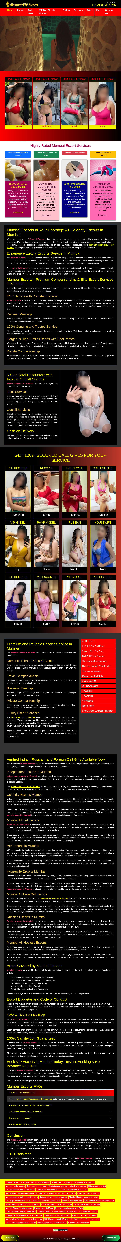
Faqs (98, 10)
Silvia (46, 514)
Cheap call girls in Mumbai (88, 1193)
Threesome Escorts (91, 671)
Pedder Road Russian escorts (86, 1219)
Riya (102, 126)
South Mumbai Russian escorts (57, 1215)
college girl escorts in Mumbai (55, 898)
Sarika (103, 623)
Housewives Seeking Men (94, 661)
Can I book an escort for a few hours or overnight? (30, 1106)
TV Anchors (87, 696)
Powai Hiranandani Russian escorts (21, 1223)
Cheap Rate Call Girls (92, 676)
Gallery (66, 10)
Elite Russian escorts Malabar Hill (58, 1219)
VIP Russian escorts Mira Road (86, 1204)
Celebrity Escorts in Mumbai (103, 154)
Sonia (46, 623)
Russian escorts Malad (43, 1208)
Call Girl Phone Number (93, 656)
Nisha (46, 569)
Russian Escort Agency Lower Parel (21, 1212)
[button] (59, 134)
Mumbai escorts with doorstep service (60, 1193)
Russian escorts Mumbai (62, 1182)
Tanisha (103, 514)
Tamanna (18, 514)
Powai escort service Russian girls (46, 1201)
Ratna (18, 623)
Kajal (18, 569)
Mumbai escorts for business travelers (22, 1197)
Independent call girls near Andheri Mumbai (24, 1193)
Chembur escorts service (78, 1223)
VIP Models (87, 701)
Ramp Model (88, 706)
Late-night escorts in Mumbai (18, 1201)
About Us (20, 12)
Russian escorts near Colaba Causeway (22, 1204)
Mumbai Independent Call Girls (46, 154)
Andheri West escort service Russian (82, 1212)
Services (78, 10)
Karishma (47, 126)
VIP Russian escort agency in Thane (56, 1204)
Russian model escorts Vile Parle (69, 1208)
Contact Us (109, 12)
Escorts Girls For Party (93, 651)
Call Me (10, 1238)
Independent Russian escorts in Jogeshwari (24, 1219)
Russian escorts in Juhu (72, 1201)
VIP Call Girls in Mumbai (47, 12)
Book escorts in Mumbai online (75, 1190)
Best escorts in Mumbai (36, 1186)
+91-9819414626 (104, 5)
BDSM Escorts (89, 681)
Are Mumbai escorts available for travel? (26, 1112)
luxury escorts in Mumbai (23, 717)
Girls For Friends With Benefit (96, 666)
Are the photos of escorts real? (22, 1093)
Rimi (74, 126)
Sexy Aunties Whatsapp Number (97, 711)
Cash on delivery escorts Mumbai (53, 1197)
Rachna (75, 514)
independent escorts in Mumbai (25, 787)
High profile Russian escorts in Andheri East (24, 1215)
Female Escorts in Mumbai (74, 153)
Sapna (18, 126)
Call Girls (30, 12)
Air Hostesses (88, 641)
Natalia (74, 569)
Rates (89, 10)
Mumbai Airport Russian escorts (19, 1208)
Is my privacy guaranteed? (20, 1118)
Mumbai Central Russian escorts (51, 1212)
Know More (18, 212)
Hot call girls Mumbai (77, 1186)
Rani (103, 569)
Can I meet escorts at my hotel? (22, 1124)
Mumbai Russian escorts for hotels (83, 1197)
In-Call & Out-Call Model (93, 646)
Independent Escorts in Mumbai (18, 154)
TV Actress (87, 691)
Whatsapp (111, 1238)
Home (10, 10)
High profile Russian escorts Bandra (99, 1201)
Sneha (75, 623)
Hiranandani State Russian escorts (52, 1223)
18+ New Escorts (90, 686)
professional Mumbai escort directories (34, 1099)
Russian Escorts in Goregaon (84, 1215)
